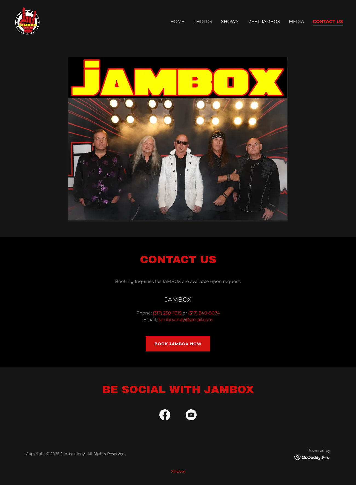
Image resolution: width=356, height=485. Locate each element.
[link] (27, 20)
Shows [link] (230, 21)
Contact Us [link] (328, 21)
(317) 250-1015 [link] (167, 313)
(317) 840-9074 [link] (204, 313)
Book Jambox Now (178, 343)
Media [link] (296, 21)
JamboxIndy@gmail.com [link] (185, 319)
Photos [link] (202, 21)
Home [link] (177, 21)
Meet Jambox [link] (263, 21)
